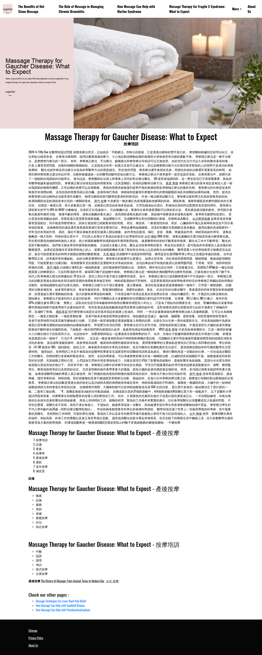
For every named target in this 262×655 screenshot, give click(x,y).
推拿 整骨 (171, 329)
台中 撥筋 (150, 236)
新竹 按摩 (100, 201)
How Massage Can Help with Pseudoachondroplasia (63, 610)
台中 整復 (195, 413)
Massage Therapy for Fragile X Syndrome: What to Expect (197, 9)
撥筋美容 (62, 311)
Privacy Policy (35, 638)
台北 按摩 (112, 581)
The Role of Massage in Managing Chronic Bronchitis (81, 9)
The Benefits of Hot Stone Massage (31, 9)
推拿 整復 (172, 183)
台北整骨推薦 (201, 218)
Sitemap (32, 630)
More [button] (235, 8)
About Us (252, 9)
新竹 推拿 (195, 373)
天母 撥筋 (109, 254)
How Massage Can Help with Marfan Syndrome (136, 9)
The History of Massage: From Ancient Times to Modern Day (72, 581)
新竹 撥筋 (53, 267)
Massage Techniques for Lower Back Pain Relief (61, 601)
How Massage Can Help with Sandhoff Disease (60, 605)
